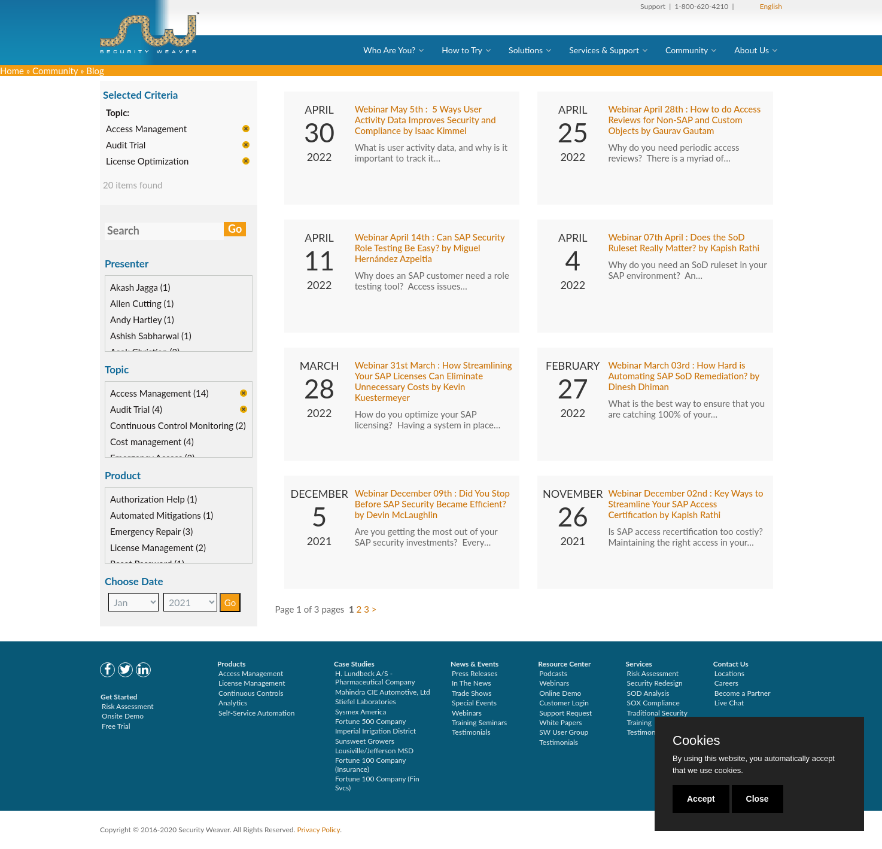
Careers (726, 682)
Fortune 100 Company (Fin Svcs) (377, 783)
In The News (471, 682)
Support (652, 6)
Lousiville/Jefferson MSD (374, 750)
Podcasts (553, 673)
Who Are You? (389, 50)
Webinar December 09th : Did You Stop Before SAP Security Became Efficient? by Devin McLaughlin (432, 504)
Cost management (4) (152, 441)
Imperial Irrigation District (375, 730)
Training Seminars (479, 722)
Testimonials (471, 732)
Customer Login (564, 702)
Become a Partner (742, 693)
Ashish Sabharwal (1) (150, 335)
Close (757, 799)
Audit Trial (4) (136, 409)
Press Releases (474, 673)
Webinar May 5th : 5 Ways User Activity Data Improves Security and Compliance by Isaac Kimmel (425, 120)
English (771, 6)
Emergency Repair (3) (151, 531)
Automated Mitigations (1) (161, 515)
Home (12, 70)
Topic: (117, 113)
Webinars (467, 712)
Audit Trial (125, 145)
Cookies (696, 741)
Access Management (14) (159, 393)
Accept (701, 799)
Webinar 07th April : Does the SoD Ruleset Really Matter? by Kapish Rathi (683, 242)
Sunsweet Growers (364, 741)
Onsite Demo (123, 715)
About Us (751, 50)
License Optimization (147, 161)
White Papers (560, 722)
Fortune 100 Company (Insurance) (370, 764)
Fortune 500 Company (370, 721)
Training (639, 722)
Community (686, 50)
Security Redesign (655, 682)
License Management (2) (158, 547)
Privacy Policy (318, 829)
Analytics (232, 702)
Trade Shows (472, 693)
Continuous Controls (250, 693)
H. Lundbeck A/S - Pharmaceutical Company (375, 677)
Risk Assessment (128, 706)
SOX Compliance (653, 702)
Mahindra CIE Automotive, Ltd (382, 691)
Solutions (526, 50)
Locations (729, 673)
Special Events (474, 702)
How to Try (462, 50)
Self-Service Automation (256, 712)
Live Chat (729, 702)
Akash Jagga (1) (140, 287)
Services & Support (604, 50)
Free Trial (116, 726)
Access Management (146, 129)
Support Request (565, 712)
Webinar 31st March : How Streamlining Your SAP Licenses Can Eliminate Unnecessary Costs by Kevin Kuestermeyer (433, 381)
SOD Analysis (648, 693)
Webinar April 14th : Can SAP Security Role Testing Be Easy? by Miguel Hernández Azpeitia (430, 248)
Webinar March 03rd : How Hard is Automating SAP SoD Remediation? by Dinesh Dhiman (683, 376)
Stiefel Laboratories (365, 701)
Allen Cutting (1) (142, 303)
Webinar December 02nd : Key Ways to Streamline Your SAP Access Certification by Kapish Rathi (685, 504)
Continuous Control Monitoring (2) (178, 425)
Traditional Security (657, 712)
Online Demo (560, 693)
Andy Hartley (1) (142, 319)
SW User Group (563, 732)
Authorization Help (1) (153, 499)
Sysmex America (361, 711)
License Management (251, 682)
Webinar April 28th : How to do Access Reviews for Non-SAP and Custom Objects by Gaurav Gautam (684, 120)
